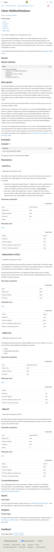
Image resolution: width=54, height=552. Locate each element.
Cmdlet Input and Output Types (38, 503)
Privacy (37, 545)
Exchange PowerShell (11, 15)
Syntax (5, 22)
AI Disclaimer (6, 545)
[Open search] (47, 2)
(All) (3, 228)
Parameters (6, 28)
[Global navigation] (1, 2)
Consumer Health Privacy (9, 547)
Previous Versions (16, 545)
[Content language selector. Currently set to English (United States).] (10, 541)
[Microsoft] (27, 2)
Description (5, 24)
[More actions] (51, 6)
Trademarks (30, 547)
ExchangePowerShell (11, 5)
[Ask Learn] (48, 6)
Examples (6, 26)
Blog (23, 545)
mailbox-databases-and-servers (25, 5)
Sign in (51, 2)
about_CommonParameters (11, 491)
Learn (2, 5)
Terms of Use (22, 547)
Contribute (30, 545)
